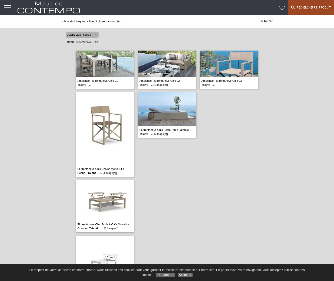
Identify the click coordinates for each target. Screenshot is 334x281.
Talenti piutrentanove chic (105, 21)
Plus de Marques (74, 21)
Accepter (185, 275)
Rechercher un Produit (311, 7)
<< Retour (266, 21)
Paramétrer (165, 275)
